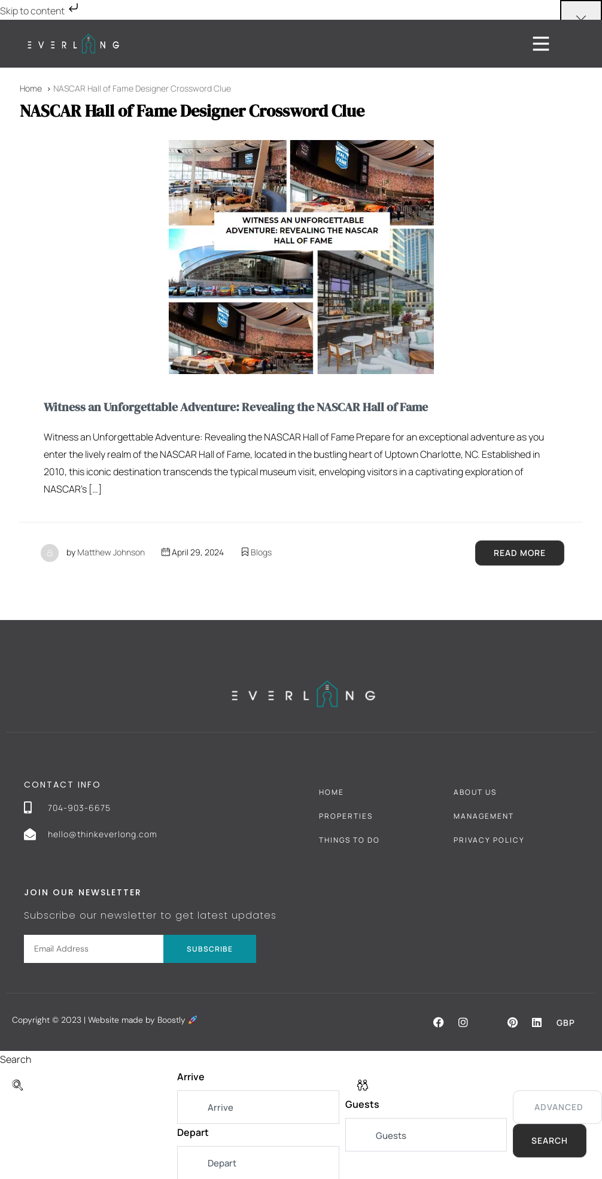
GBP (566, 1022)
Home (331, 791)
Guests (362, 1104)
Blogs (261, 551)
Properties (346, 815)
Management (484, 815)
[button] (438, 1021)
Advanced (558, 1106)
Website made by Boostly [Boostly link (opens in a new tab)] (142, 1019)
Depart (193, 1131)
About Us (475, 791)
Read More (520, 552)
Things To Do (349, 839)
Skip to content (40, 10)
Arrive (191, 1076)
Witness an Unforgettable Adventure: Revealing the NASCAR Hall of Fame (236, 407)
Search (549, 1139)
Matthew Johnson (111, 551)
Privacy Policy (489, 839)
